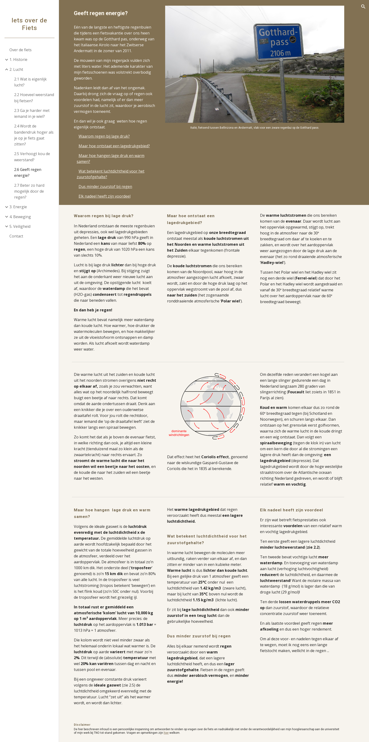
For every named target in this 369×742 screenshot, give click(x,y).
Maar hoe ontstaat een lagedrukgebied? (120, 145)
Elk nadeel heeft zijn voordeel (110, 196)
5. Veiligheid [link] (19, 226)
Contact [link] (16, 236)
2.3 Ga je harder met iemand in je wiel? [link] (32, 113)
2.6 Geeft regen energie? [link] (27, 172)
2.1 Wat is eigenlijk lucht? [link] (30, 82)
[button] (363, 6)
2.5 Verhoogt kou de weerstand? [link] (32, 156)
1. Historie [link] (18, 59)
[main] (121, 13)
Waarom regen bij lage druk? (110, 136)
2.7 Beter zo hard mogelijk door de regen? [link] (29, 191)
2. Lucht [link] (16, 69)
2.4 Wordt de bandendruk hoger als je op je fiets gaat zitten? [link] (34, 135)
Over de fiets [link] (20, 49)
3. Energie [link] (18, 206)
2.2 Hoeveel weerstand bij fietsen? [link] (34, 97)
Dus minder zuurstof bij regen (111, 186)
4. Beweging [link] (20, 216)
